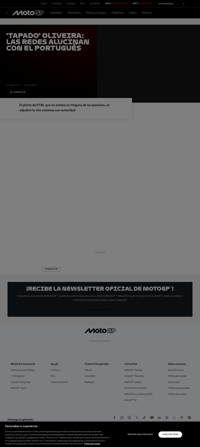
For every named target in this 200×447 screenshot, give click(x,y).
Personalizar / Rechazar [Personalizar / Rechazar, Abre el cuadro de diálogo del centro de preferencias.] (140, 434)
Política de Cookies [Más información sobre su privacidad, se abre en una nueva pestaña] (92, 444)
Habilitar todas (170, 434)
